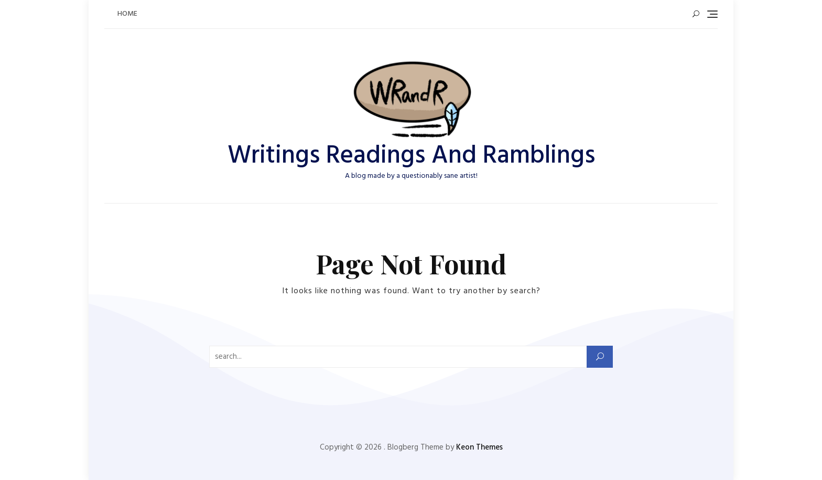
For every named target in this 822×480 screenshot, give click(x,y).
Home (127, 14)
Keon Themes (479, 447)
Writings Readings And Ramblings (411, 156)
